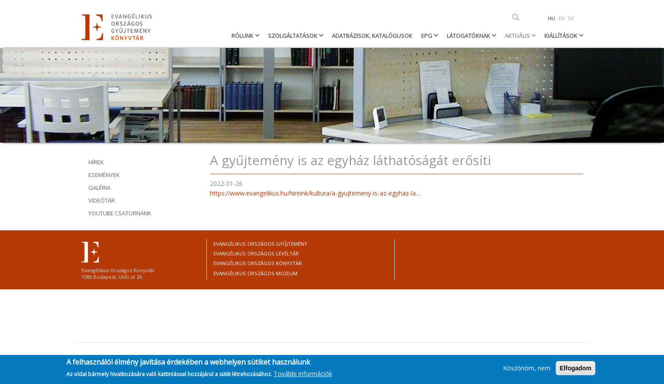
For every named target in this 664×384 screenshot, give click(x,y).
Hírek (96, 162)
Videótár (101, 200)
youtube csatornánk (119, 213)
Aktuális (518, 36)
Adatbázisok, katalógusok (372, 36)
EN (561, 18)
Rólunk (243, 36)
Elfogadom (575, 369)
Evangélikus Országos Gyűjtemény (260, 243)
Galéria (99, 188)
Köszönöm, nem (526, 370)
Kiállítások (561, 36)
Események (104, 175)
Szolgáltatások (293, 36)
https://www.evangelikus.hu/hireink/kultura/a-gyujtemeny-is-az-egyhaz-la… (315, 193)
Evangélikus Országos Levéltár (256, 253)
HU (551, 18)
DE (571, 18)
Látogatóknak (469, 36)
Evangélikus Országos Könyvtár (257, 263)
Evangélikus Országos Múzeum (255, 273)
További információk (303, 376)
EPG (427, 36)
